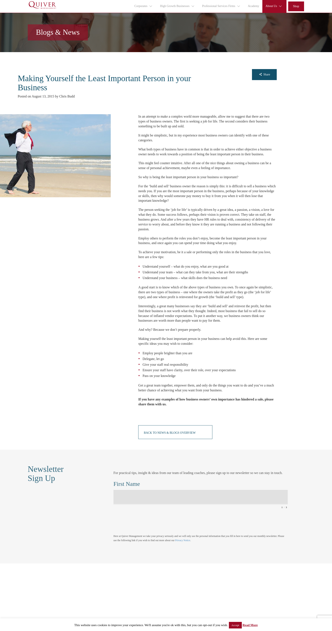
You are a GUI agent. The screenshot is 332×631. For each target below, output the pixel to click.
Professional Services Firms (221, 6)
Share (264, 74)
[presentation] (145, 519)
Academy (253, 6)
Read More (250, 625)
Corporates (143, 6)
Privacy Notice (182, 540)
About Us (274, 6)
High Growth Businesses (177, 6)
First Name (126, 484)
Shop (296, 6)
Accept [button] (235, 625)
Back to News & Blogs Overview (170, 432)
